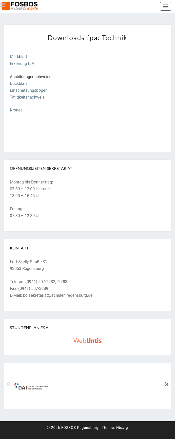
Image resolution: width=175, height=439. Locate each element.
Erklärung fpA (22, 63)
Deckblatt (18, 83)
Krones (16, 110)
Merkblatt (18, 56)
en (45, 90)
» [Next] (166, 384)
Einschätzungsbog (26, 90)
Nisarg (122, 428)
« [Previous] (8, 384)
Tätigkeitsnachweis (27, 97)
